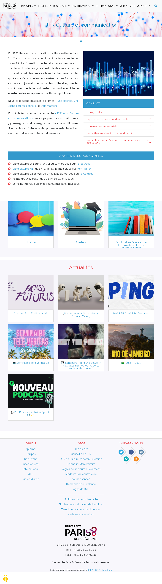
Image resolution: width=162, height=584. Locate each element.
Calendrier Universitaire (81, 475)
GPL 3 (90, 581)
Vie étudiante (139, 6)
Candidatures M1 (23, 168)
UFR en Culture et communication (81, 470)
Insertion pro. (82, 6)
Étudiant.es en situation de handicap (81, 516)
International (106, 6)
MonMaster (84, 168)
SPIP (97, 581)
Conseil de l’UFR (81, 465)
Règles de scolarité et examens (80, 480)
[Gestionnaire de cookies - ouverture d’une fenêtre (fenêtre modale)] (5, 578)
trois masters (49, 105)
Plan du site (81, 460)
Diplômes (27, 6)
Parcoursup (83, 163)
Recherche (60, 6)
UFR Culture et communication (81, 25)
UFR (122, 6)
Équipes (43, 6)
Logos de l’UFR (80, 500)
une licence (65, 100)
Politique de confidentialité (81, 511)
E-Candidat (87, 173)
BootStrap (107, 581)
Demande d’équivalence (81, 495)
